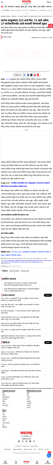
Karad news (25, 271)
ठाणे (28, 399)
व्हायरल (4, 419)
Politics (14, 16)
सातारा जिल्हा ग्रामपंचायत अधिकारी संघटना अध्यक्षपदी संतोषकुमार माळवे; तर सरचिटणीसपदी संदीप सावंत (21, 290)
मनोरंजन (49, 6)
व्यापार (4, 403)
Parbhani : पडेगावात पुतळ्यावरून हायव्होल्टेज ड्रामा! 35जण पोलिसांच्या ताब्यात (20, 365)
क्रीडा (35, 6)
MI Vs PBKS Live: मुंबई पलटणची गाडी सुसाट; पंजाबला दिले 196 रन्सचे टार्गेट (20, 331)
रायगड (28, 408)
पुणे (26, 6)
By (6, 37)
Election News (14, 271)
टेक (3, 425)
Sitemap (40, 449)
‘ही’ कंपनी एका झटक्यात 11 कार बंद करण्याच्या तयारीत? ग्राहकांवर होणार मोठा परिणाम (20, 312)
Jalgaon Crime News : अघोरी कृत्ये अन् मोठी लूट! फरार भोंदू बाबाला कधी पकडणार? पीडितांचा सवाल (20, 353)
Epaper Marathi (17, 449)
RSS (35, 449)
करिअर (4, 417)
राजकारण (11, 6)
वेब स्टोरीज (5, 405)
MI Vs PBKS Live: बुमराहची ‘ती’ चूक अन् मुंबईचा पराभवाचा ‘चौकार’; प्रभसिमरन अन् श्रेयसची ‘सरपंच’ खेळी (20, 299)
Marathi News (34, 10)
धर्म (3, 412)
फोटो (3, 421)
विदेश (3, 395)
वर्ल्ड (38, 6)
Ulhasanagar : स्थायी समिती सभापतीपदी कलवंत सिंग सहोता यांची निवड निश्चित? (21, 372)
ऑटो (3, 415)
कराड (8, 79)
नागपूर (30, 6)
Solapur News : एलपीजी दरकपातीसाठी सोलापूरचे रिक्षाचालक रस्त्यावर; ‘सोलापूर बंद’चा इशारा (20, 359)
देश (6, 6)
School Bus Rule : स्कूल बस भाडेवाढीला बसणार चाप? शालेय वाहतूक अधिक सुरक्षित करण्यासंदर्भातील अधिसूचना (20, 384)
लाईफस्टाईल (5, 397)
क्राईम (43, 6)
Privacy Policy (34, 446)
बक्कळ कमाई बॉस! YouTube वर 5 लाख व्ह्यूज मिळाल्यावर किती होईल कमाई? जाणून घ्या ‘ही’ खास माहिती (20, 318)
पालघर (29, 405)
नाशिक (29, 401)
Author (47, 449)
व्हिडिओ (4, 427)
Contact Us (18, 446)
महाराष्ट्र (17, 6)
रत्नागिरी (29, 403)
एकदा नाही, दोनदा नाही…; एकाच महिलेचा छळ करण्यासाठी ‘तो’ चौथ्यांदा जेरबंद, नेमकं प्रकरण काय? (20, 306)
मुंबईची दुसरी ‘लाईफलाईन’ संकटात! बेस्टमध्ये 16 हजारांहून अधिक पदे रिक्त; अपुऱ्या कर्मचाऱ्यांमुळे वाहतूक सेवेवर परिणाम (21, 337)
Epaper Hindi (28, 449)
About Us (26, 446)
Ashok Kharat (43, 10)
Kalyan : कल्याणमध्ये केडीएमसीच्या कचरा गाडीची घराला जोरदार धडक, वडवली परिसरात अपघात (20, 378)
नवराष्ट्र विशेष (6, 423)
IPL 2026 (25, 10)
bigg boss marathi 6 (15, 10)
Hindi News (7, 449)
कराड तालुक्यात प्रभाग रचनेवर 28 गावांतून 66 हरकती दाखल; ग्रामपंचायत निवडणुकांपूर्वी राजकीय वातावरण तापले (20, 284)
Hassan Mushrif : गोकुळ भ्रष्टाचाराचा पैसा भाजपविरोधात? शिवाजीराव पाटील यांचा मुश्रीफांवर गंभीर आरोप (20, 347)
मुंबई (22, 6)
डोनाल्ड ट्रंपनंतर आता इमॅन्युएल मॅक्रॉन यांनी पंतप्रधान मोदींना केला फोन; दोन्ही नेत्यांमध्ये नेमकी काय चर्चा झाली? (20, 324)
